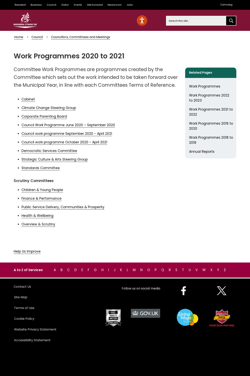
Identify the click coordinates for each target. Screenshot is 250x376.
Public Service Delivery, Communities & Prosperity (62, 207)
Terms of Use (24, 308)
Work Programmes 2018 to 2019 (211, 140)
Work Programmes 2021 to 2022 (211, 112)
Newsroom (115, 5)
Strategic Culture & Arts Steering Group (54, 159)
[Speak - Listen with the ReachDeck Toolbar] (142, 20)
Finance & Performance (41, 198)
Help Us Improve (27, 251)
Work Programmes (204, 86)
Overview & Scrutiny (38, 224)
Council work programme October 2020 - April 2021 (64, 142)
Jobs (130, 5)
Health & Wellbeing (37, 215)
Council (51, 5)
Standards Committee (40, 168)
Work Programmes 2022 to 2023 (209, 98)
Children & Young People (42, 190)
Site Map (20, 297)
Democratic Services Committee (49, 150)
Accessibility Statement (32, 340)
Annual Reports (201, 151)
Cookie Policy (24, 318)
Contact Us (22, 286)
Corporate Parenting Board (44, 116)
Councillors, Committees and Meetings (80, 37)
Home (18, 37)
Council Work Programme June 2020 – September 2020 (68, 125)
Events (78, 5)
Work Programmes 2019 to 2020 (211, 126)
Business (36, 5)
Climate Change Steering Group (48, 107)
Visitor (65, 5)
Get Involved (95, 5)
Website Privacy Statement (35, 329)
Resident (20, 5)
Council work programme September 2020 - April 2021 (66, 133)
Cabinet (28, 99)
